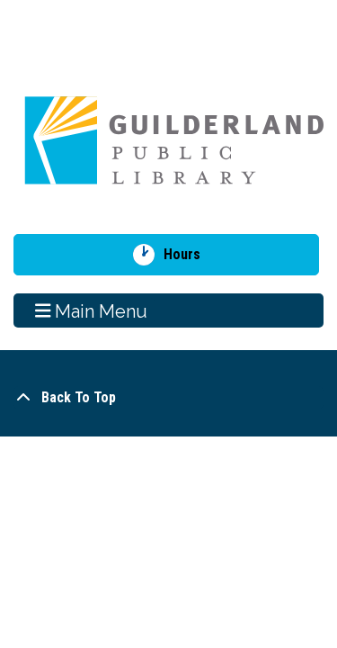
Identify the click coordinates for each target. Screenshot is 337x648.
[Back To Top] (168, 398)
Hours (188, 255)
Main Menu (91, 310)
